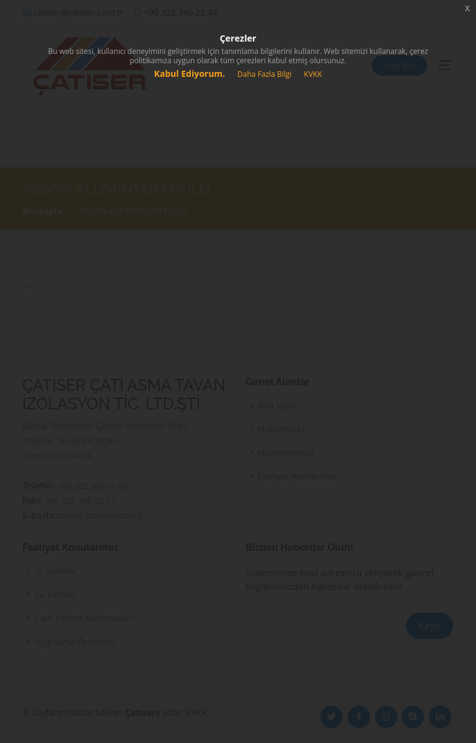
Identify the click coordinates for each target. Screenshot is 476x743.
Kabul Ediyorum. (189, 73)
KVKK (313, 74)
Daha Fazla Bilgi (264, 74)
